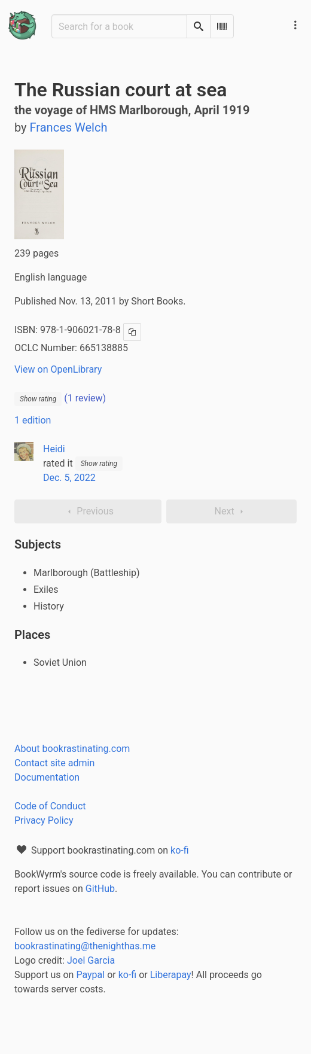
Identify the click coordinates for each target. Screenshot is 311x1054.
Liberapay (170, 974)
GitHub (100, 888)
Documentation (47, 777)
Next (232, 511)
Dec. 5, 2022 (69, 477)
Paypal (90, 974)
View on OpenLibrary (58, 369)
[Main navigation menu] (295, 25)
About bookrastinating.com (72, 748)
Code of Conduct (50, 806)
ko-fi (179, 850)
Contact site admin (54, 763)
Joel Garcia (91, 960)
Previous (88, 511)
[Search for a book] (119, 26)
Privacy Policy (44, 820)
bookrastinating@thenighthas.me (85, 946)
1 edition (32, 420)
